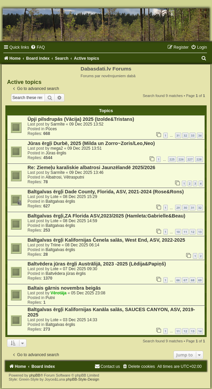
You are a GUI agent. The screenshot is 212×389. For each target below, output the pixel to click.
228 (199, 159)
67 (185, 280)
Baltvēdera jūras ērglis (66, 273)
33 (192, 135)
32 (185, 135)
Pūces (51, 129)
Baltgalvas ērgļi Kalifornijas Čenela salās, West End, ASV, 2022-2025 (106, 240)
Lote (55, 196)
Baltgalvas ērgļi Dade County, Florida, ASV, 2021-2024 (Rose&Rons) (106, 191)
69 (200, 280)
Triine (56, 245)
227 (190, 159)
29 (178, 207)
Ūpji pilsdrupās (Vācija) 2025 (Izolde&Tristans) (81, 119)
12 (192, 232)
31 (178, 135)
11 (185, 232)
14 (200, 331)
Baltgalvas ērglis (60, 201)
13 (200, 232)
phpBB (34, 375)
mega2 (57, 148)
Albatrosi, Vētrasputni (65, 177)
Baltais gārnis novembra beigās (64, 288)
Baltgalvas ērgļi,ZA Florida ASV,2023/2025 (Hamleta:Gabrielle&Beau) (106, 215)
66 (178, 280)
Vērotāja (59, 293)
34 (200, 135)
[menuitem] (38, 47)
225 (171, 159)
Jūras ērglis (56, 153)
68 (192, 280)
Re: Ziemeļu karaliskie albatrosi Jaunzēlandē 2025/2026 (91, 167)
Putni (50, 297)
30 (185, 207)
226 (180, 159)
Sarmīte (58, 124)
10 (178, 232)
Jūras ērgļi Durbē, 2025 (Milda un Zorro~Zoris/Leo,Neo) (91, 143)
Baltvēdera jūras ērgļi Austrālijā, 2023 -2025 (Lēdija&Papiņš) (97, 263)
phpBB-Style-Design (82, 379)
